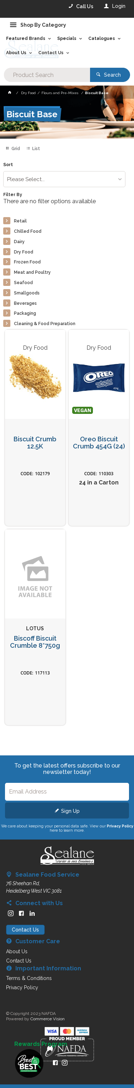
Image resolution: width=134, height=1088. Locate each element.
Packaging (25, 313)
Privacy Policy (120, 826)
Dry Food (23, 252)
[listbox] (64, 179)
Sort (8, 165)
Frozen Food (27, 262)
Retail (20, 221)
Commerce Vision (47, 1018)
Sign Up (70, 811)
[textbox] (47, 75)
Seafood (23, 282)
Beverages (25, 303)
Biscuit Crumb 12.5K (35, 443)
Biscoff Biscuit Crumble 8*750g (35, 642)
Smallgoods (27, 293)
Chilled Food (27, 231)
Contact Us (25, 930)
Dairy (19, 241)
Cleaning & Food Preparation (44, 323)
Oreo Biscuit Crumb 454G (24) (99, 443)
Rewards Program (40, 1044)
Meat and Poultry (32, 272)
